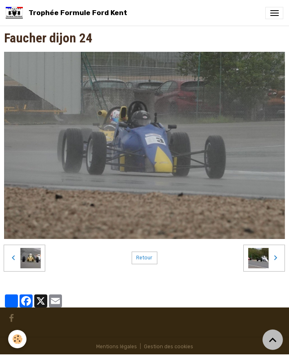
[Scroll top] (273, 339)
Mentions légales (116, 346)
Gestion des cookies (168, 346)
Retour (144, 258)
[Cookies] (17, 339)
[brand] (68, 13)
